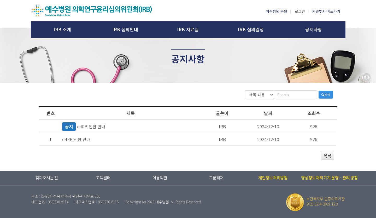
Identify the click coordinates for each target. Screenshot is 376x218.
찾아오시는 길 (46, 178)
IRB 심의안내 (125, 29)
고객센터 (103, 178)
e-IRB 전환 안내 (91, 127)
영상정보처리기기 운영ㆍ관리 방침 (329, 178)
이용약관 (159, 178)
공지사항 (313, 29)
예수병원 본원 (276, 11)
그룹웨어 (216, 178)
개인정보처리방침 (272, 178)
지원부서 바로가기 (326, 11)
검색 (325, 94)
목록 (327, 156)
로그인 (300, 11)
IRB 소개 (62, 29)
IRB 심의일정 (251, 29)
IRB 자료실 (188, 29)
